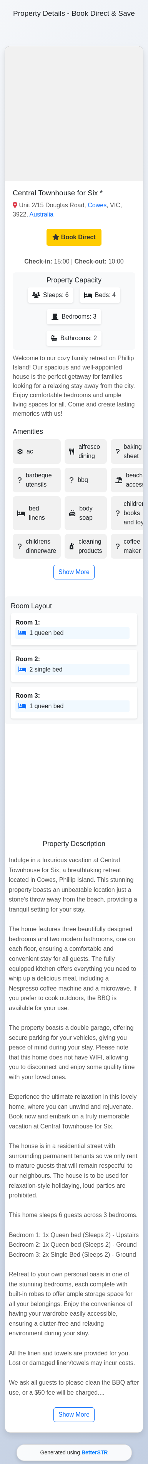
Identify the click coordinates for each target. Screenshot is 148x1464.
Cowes (97, 205)
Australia (41, 214)
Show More (74, 572)
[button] (74, 113)
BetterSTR (94, 1452)
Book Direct (73, 237)
